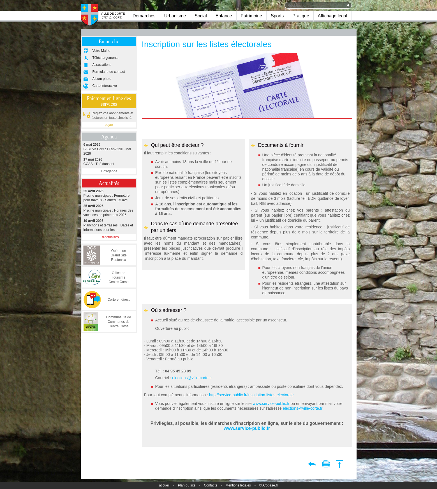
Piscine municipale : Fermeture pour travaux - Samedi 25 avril (109, 195)
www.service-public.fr (270, 403)
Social (201, 15)
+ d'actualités (109, 237)
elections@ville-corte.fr (192, 378)
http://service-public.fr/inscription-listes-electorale (251, 395)
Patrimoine (251, 15)
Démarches (144, 15)
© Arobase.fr (268, 485)
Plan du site (187, 485)
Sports (277, 15)
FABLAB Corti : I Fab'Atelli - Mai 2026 (109, 149)
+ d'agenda (109, 171)
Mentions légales (238, 485)
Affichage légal (332, 15)
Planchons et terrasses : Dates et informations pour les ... (109, 225)
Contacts (210, 485)
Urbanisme (175, 15)
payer (109, 125)
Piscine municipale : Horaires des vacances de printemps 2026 (109, 210)
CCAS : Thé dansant (109, 161)
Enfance (224, 15)
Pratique (300, 15)
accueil (164, 485)
